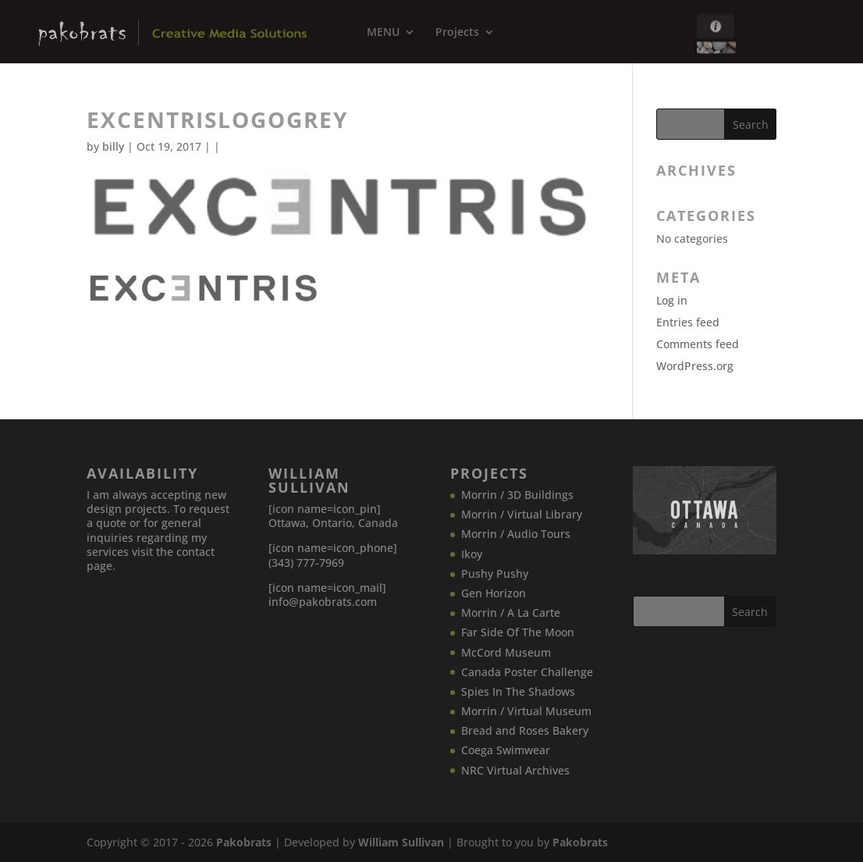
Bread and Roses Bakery (524, 730)
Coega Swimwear (505, 750)
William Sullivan (401, 842)
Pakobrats (244, 842)
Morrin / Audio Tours (515, 533)
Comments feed (697, 344)
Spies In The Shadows (518, 691)
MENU (383, 33)
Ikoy (471, 554)
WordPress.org (694, 365)
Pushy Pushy (494, 573)
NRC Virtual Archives (515, 770)
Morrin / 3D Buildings (517, 494)
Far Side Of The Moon (517, 632)
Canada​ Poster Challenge (527, 671)
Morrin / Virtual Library (521, 514)
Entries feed (687, 322)
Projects (457, 33)
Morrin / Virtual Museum (526, 710)
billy (113, 146)
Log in (671, 300)
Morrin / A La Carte (510, 612)
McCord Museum (506, 652)
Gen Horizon (493, 593)
